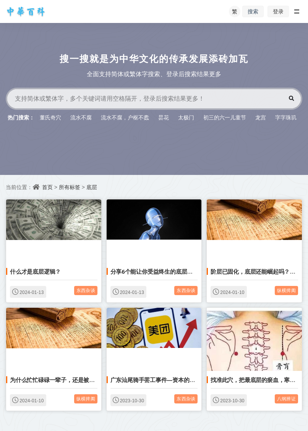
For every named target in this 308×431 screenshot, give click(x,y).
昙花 (163, 117)
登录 (278, 11)
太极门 (186, 117)
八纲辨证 (286, 398)
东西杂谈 (85, 290)
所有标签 (69, 187)
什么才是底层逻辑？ (35, 271)
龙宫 (260, 117)
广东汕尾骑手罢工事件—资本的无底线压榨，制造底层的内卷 (186, 380)
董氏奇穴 (50, 117)
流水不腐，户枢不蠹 (125, 117)
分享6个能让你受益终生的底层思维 (154, 271)
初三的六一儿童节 (224, 117)
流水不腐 (81, 117)
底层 (91, 187)
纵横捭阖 (286, 290)
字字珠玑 (286, 117)
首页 (47, 187)
